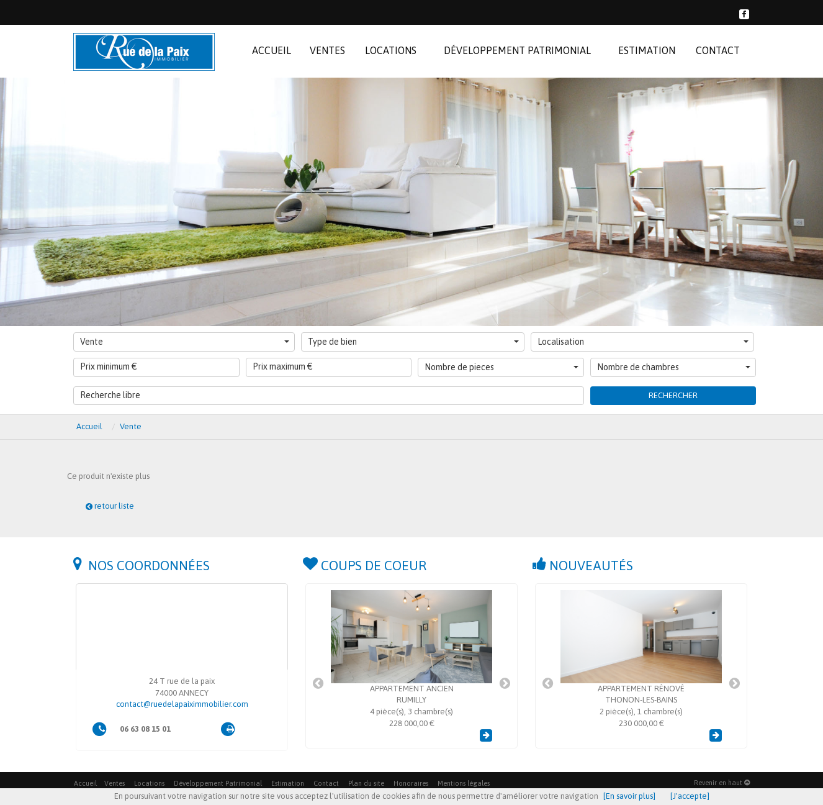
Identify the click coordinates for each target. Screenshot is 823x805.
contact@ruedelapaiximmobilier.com (182, 704)
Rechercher (673, 395)
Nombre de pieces (501, 367)
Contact (326, 783)
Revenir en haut (722, 782)
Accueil (85, 783)
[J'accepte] (689, 796)
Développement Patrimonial (218, 783)
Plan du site (366, 783)
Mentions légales (464, 783)
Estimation (287, 783)
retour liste (110, 506)
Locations (149, 783)
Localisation (643, 342)
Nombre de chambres (674, 367)
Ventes (114, 783)
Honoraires (411, 783)
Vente (184, 342)
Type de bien (413, 342)
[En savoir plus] (629, 796)
